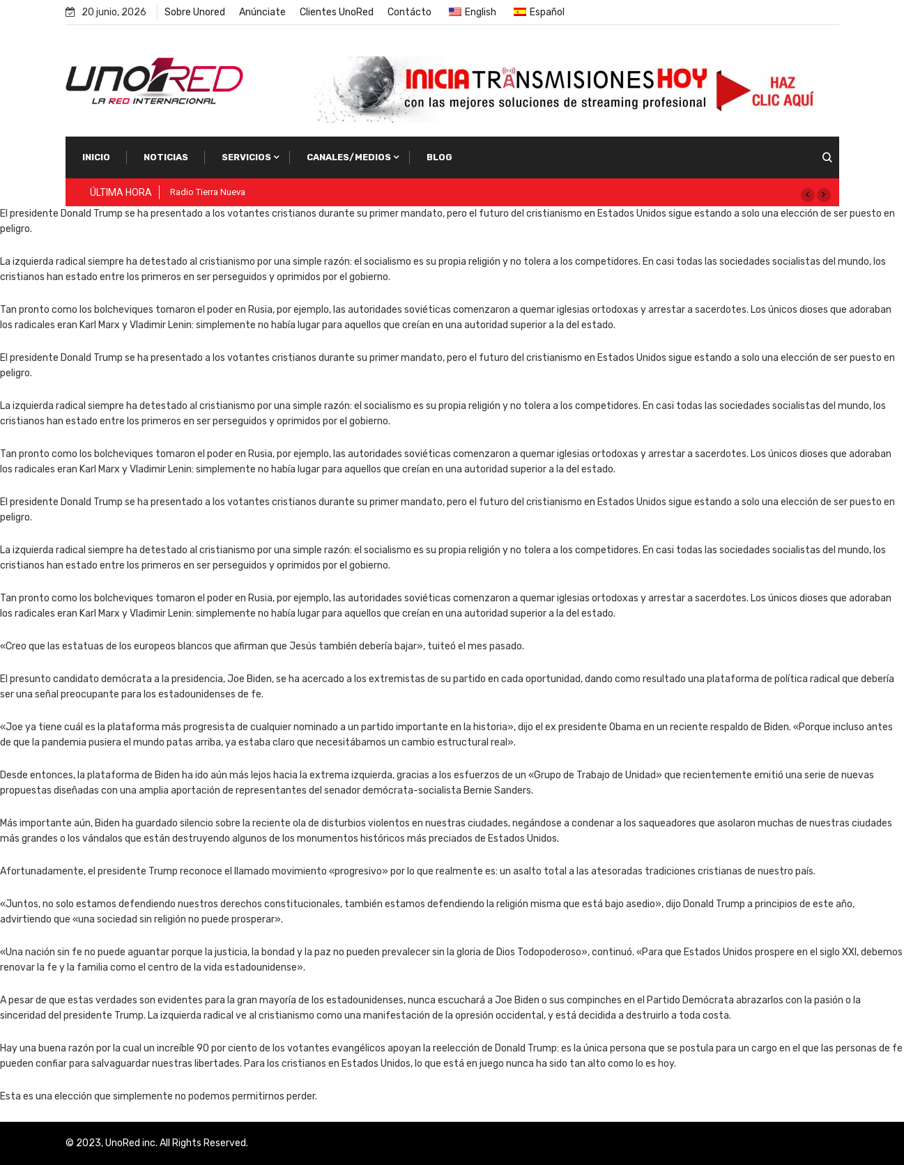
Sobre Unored (194, 12)
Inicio (96, 157)
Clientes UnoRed (337, 12)
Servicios (246, 157)
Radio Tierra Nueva (207, 192)
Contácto (409, 12)
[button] (808, 195)
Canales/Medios (349, 157)
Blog (439, 157)
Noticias (166, 157)
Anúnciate (262, 12)
